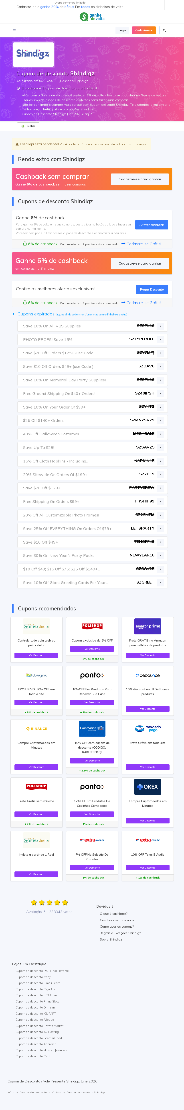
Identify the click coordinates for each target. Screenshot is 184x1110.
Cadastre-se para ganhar (140, 179)
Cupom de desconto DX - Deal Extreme (42, 970)
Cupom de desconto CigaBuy (35, 989)
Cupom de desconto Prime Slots (37, 1001)
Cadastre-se (144, 30)
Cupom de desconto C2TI (33, 1056)
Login (122, 30)
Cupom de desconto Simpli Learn (38, 983)
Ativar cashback (152, 224)
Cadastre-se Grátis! (141, 243)
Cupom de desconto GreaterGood (39, 1038)
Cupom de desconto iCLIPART (36, 1013)
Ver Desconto (36, 655)
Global (28, 126)
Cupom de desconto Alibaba (35, 1019)
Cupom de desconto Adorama (36, 1044)
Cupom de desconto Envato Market (39, 1026)
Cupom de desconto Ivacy (33, 977)
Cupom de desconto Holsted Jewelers (41, 1050)
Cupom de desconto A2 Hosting (37, 1032)
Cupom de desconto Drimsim (35, 1007)
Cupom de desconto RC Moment (37, 995)
